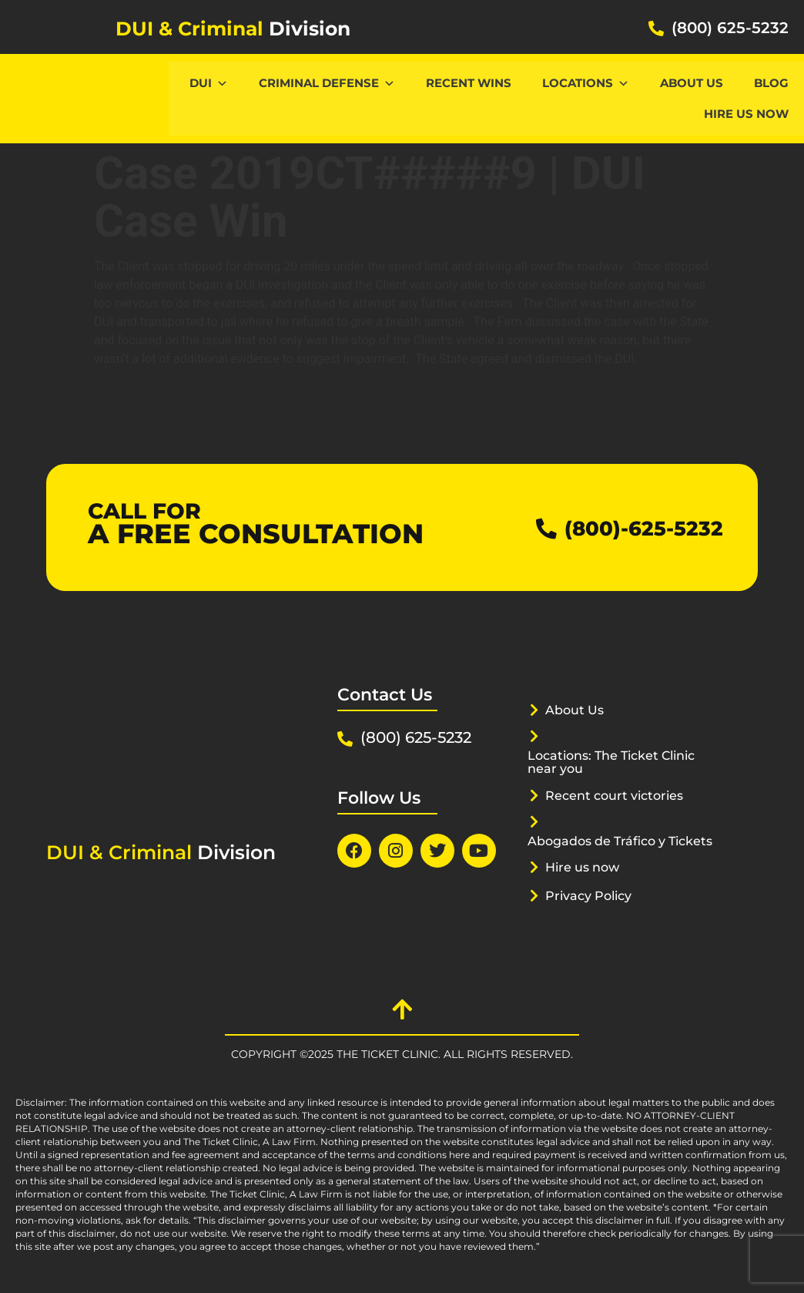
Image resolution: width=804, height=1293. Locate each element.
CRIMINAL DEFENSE (327, 83)
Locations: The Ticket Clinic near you (619, 761)
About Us (691, 83)
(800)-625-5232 (632, 527)
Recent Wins (468, 83)
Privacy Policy (592, 908)
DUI (208, 83)
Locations (585, 83)
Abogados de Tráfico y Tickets (602, 847)
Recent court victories (619, 795)
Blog (771, 83)
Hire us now (746, 113)
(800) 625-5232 (730, 27)
